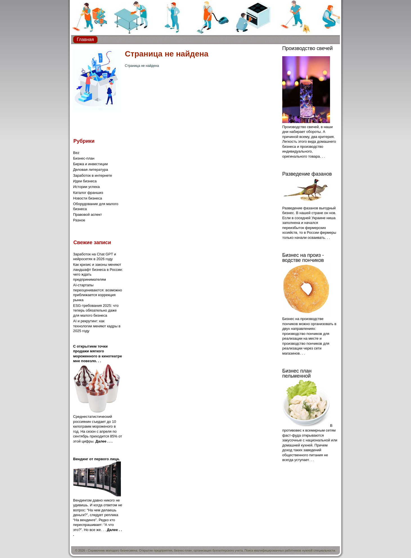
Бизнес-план (83, 158)
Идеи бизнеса (85, 181)
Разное (79, 220)
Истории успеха (86, 187)
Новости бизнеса (87, 198)
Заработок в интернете (92, 175)
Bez (76, 153)
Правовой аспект (87, 214)
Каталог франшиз (88, 192)
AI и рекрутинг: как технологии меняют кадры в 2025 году (97, 326)
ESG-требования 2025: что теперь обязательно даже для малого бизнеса (96, 310)
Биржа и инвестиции (90, 164)
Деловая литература (90, 169)
